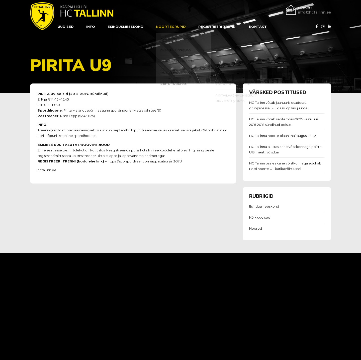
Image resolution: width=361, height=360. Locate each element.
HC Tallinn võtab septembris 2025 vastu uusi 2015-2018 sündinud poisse (284, 122)
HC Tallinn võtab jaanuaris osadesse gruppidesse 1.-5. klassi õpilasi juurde (278, 105)
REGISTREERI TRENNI (217, 27)
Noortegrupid (171, 27)
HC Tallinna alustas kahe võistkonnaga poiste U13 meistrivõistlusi (285, 149)
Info (90, 27)
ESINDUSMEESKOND (125, 27)
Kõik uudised (259, 217)
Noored (255, 228)
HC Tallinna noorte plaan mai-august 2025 (282, 136)
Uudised (66, 27)
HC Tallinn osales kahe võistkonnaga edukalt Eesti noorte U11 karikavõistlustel (285, 166)
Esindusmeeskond (264, 206)
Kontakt (258, 27)
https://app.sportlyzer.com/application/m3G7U (145, 161)
